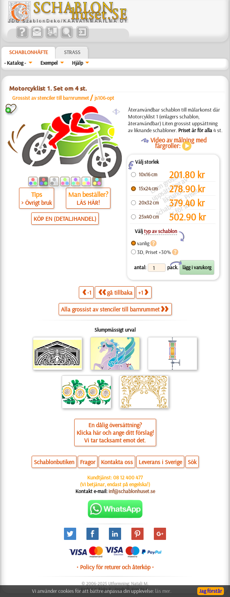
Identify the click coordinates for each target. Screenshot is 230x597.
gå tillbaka (115, 292)
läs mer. (163, 590)
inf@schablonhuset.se (132, 491)
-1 (86, 292)
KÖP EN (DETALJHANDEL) (65, 218)
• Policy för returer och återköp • (115, 567)
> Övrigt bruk (36, 202)
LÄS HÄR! (88, 202)
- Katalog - (15, 62)
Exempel (49, 62)
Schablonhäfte (28, 52)
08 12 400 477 (128, 477)
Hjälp (77, 62)
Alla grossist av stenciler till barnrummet (114, 309)
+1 (143, 292)
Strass (72, 52)
